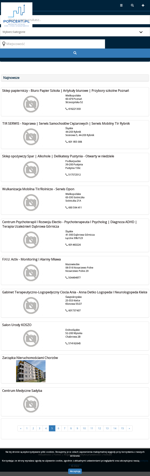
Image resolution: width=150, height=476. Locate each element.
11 (92, 428)
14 (114, 428)
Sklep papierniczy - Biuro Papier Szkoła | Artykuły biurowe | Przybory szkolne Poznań (65, 90)
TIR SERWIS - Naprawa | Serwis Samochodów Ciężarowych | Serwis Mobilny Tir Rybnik (66, 123)
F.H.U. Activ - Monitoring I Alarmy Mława (31, 259)
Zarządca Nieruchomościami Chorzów (30, 358)
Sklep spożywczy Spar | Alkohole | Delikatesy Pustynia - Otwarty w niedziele (58, 156)
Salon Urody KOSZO (16, 325)
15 (122, 428)
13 (107, 428)
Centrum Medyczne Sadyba (22, 391)
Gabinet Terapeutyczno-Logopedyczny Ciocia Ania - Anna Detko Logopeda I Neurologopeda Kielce (74, 292)
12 (99, 428)
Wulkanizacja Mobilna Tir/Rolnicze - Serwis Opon (38, 189)
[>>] (129, 428)
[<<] (20, 428)
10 (84, 428)
